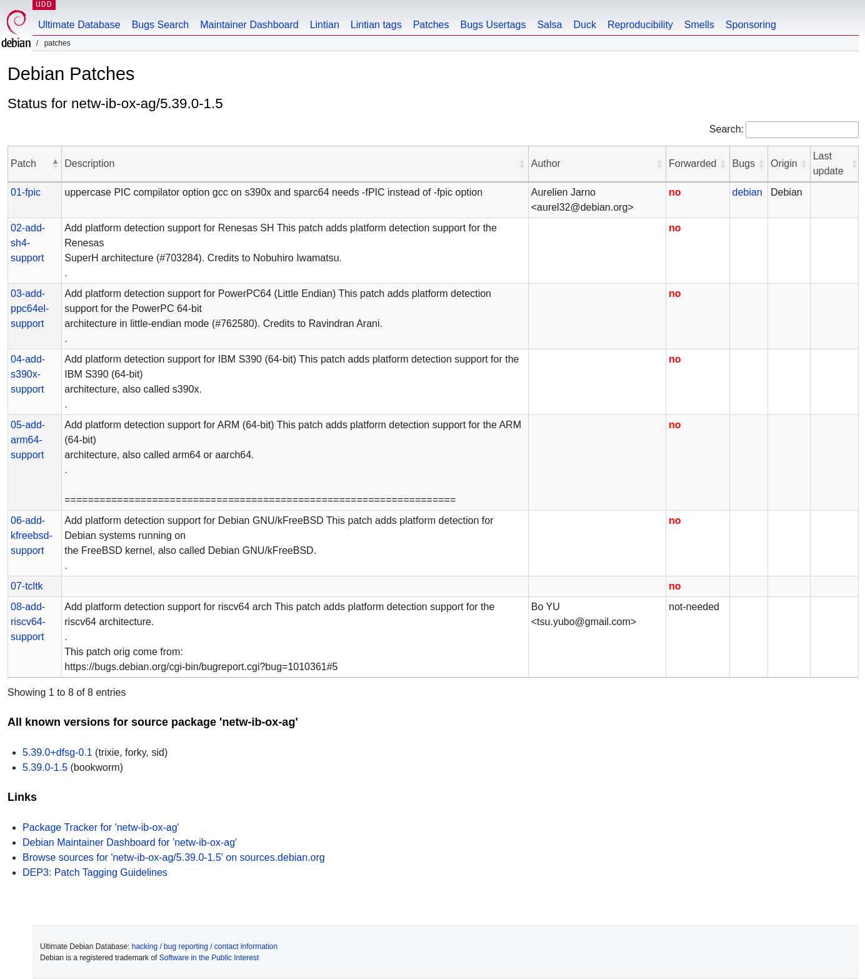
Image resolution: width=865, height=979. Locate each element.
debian (747, 192)
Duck (584, 24)
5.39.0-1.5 (45, 767)
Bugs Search (160, 24)
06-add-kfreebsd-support (31, 535)
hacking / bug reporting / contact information (205, 946)
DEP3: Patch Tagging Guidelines (95, 872)
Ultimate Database (79, 24)
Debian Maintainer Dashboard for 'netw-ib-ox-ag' (129, 842)
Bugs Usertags (493, 24)
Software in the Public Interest (209, 957)
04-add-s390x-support (28, 374)
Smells (699, 24)
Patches (431, 24)
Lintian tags (376, 24)
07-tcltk (27, 586)
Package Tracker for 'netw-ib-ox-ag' (100, 827)
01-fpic (26, 192)
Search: (726, 129)
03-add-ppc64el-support (30, 308)
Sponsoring (751, 24)
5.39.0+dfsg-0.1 (57, 752)
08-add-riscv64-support (28, 621)
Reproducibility (640, 24)
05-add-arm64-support (28, 439)
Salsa (549, 24)
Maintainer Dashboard (249, 24)
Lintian (324, 24)
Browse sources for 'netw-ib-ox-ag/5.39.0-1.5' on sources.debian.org (173, 857)
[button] (55, 164)
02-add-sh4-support (28, 243)
